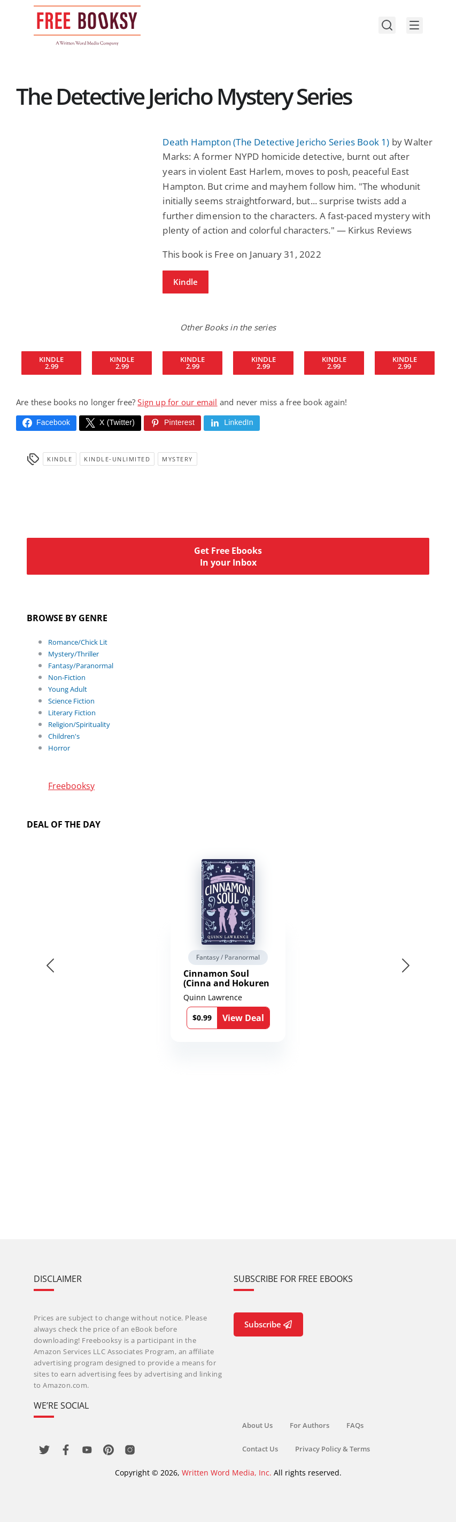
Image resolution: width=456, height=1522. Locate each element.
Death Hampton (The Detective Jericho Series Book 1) (276, 142)
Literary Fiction (72, 712)
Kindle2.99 (51, 362)
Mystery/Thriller (73, 654)
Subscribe (268, 1324)
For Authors (309, 1425)
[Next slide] (406, 965)
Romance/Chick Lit (77, 642)
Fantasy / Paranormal (228, 957)
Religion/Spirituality (79, 724)
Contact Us (260, 1449)
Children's (64, 736)
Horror (59, 748)
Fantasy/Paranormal (80, 665)
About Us (257, 1425)
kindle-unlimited (117, 459)
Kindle (185, 281)
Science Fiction (71, 701)
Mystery (177, 459)
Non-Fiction (67, 677)
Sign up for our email (177, 402)
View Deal (243, 1018)
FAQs (355, 1425)
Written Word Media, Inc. (227, 1472)
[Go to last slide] (50, 965)
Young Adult (67, 689)
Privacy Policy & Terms (332, 1449)
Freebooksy (71, 786)
